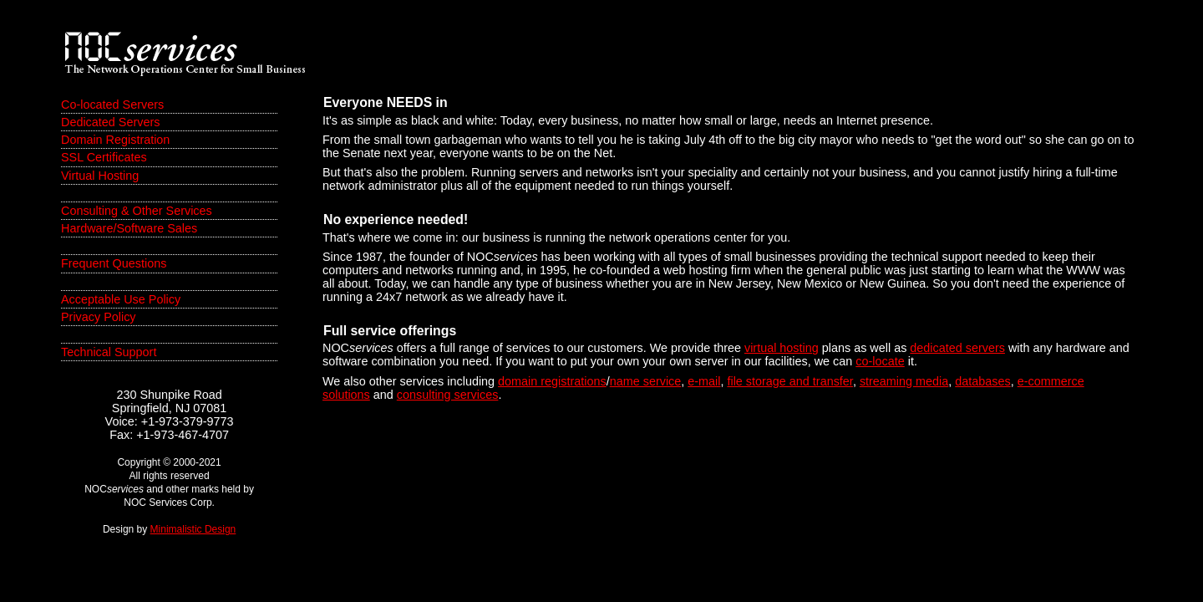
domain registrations (552, 381)
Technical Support (108, 352)
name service (646, 381)
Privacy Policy (98, 317)
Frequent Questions (113, 263)
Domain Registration (115, 139)
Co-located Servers (112, 104)
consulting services (448, 394)
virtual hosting (781, 348)
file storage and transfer (789, 381)
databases (982, 381)
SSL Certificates (104, 157)
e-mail (704, 381)
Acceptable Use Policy (120, 299)
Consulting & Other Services (136, 210)
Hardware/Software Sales (129, 228)
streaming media (904, 381)
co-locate (879, 361)
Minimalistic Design (193, 529)
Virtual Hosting (100, 175)
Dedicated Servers (110, 122)
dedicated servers (957, 348)
